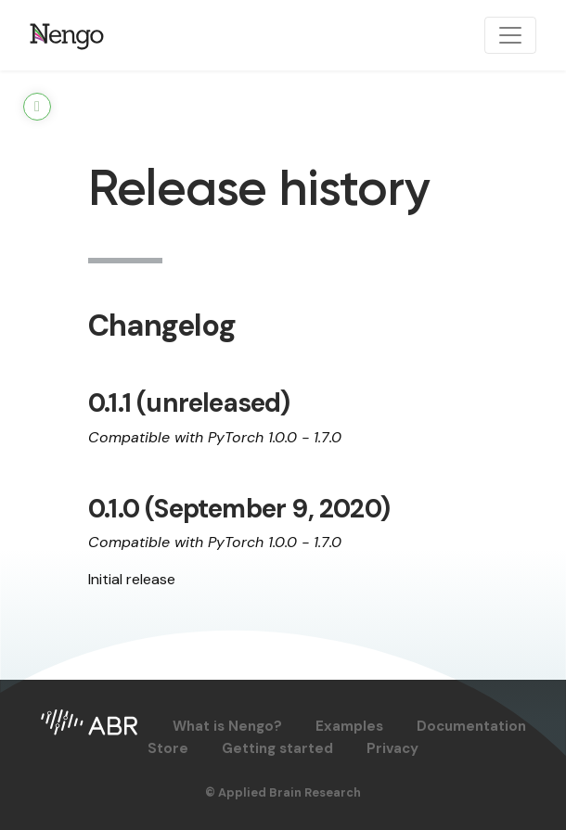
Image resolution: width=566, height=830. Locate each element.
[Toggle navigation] (510, 35)
